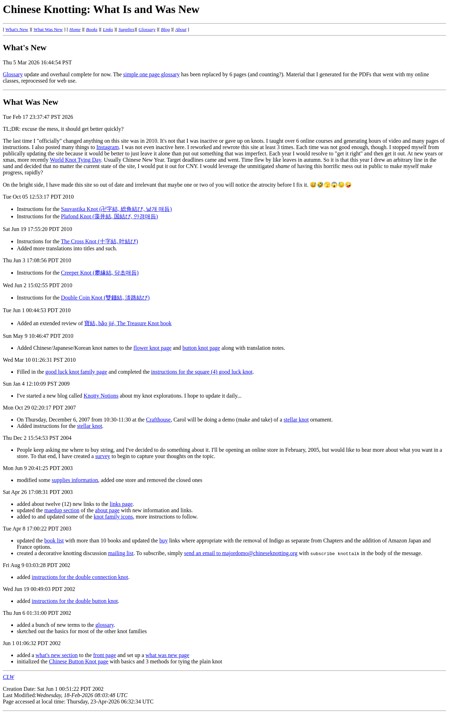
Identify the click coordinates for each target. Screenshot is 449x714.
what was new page (167, 655)
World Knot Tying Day (75, 160)
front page (104, 655)
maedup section (61, 510)
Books (92, 29)
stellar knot (296, 420)
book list (54, 540)
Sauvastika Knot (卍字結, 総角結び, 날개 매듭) (116, 209)
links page (121, 504)
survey (102, 456)
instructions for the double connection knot (80, 577)
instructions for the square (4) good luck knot (202, 372)
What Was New (48, 29)
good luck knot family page (76, 372)
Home (75, 29)
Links (108, 29)
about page (107, 510)
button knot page (201, 348)
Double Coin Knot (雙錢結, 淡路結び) (105, 298)
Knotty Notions (100, 396)
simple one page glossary (151, 74)
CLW (8, 677)
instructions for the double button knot (75, 601)
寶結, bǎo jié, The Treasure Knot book (128, 323)
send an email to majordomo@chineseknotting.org (240, 553)
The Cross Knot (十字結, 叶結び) (99, 241)
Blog (165, 29)
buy (163, 540)
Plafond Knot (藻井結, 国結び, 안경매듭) (109, 216)
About (181, 29)
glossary (104, 625)
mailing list (120, 553)
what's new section (56, 655)
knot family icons (113, 517)
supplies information (75, 480)
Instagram (107, 147)
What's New (17, 29)
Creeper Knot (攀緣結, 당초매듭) (100, 273)
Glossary (147, 29)
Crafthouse (158, 420)
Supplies (126, 29)
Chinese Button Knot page (78, 661)
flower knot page (152, 348)
